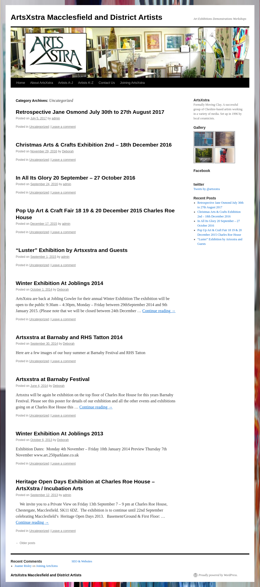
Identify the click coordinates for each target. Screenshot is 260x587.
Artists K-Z (86, 83)
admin (56, 118)
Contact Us (107, 83)
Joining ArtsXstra (132, 83)
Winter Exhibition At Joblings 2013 (59, 433)
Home (20, 83)
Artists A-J (65, 83)
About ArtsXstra (41, 83)
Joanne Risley (23, 566)
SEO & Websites (82, 561)
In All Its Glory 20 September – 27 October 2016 (75, 178)
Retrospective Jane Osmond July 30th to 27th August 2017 (90, 112)
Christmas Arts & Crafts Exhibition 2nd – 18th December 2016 (94, 145)
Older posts (25, 543)
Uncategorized (39, 127)
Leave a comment (64, 127)
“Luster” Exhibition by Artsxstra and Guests (71, 250)
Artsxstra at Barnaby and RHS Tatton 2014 (69, 337)
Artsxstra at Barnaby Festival (53, 379)
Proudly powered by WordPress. (218, 575)
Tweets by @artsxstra (206, 189)
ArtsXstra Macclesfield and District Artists (86, 17)
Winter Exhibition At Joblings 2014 (59, 283)
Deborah (68, 151)
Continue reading (159, 311)
